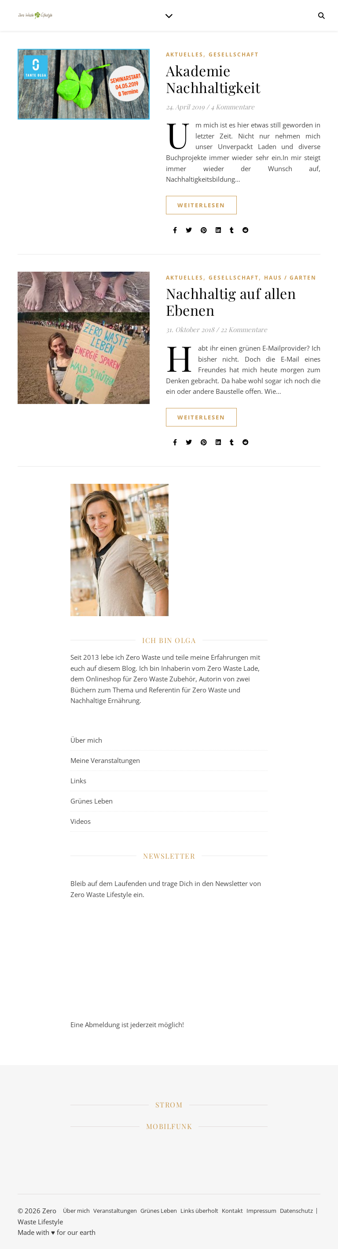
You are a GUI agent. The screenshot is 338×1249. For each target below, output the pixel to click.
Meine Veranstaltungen (105, 760)
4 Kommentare (232, 106)
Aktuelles (184, 54)
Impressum (261, 1211)
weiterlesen (201, 205)
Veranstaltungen (115, 1211)
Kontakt (232, 1211)
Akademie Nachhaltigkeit (213, 79)
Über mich (86, 740)
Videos (80, 821)
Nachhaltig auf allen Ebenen (231, 301)
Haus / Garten (290, 277)
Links (78, 780)
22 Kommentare (243, 329)
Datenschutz (296, 1211)
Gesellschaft (234, 54)
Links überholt (199, 1211)
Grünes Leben (91, 801)
